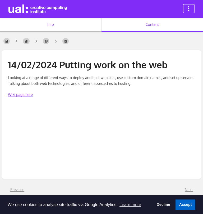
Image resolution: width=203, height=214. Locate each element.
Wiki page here (20, 94)
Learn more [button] (130, 204)
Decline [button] (163, 204)
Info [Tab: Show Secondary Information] (50, 24)
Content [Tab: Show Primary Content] (152, 24)
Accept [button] (185, 204)
